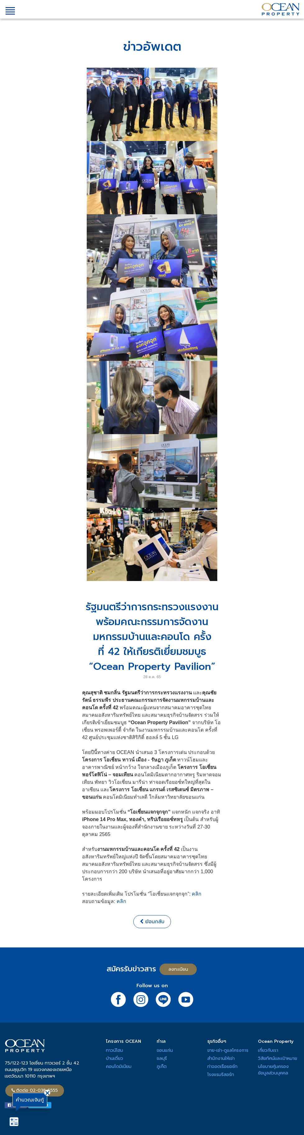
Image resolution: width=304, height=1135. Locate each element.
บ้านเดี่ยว (114, 1058)
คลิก (196, 894)
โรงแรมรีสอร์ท (220, 1074)
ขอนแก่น (165, 1050)
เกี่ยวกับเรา (268, 1050)
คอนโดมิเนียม (118, 1066)
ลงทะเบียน (178, 969)
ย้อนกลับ (152, 921)
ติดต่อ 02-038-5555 (35, 1090)
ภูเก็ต (162, 1066)
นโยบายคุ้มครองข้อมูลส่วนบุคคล (273, 1069)
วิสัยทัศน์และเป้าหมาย (277, 1058)
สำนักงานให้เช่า (221, 1058)
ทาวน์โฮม (114, 1050)
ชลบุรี (162, 1058)
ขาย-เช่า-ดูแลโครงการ (227, 1050)
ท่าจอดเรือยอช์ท (222, 1066)
